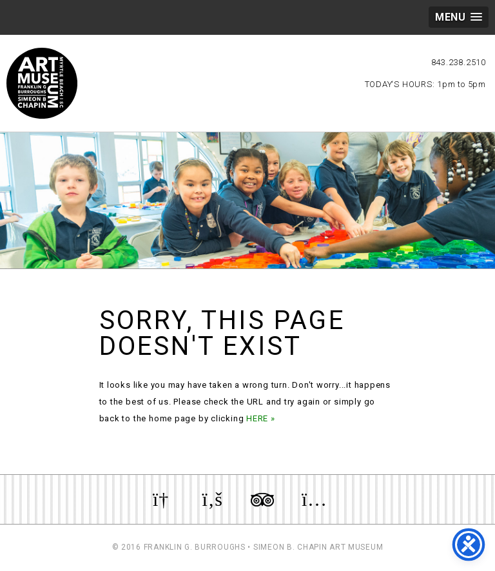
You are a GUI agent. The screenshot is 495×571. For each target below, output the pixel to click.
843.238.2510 (458, 62)
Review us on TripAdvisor (262, 499)
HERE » (260, 418)
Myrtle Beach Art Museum (41, 83)
